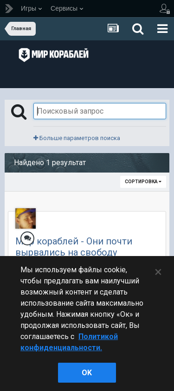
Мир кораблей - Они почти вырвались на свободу (73, 247)
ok (87, 372)
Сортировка (143, 181)
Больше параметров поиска (76, 138)
